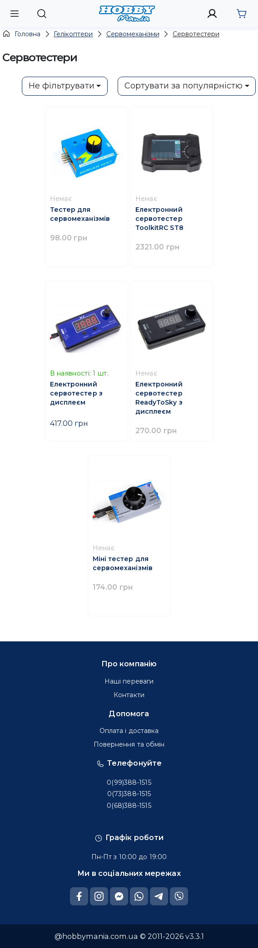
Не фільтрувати (61, 86)
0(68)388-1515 (129, 805)
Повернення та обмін (129, 744)
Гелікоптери (73, 34)
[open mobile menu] (15, 13)
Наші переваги (129, 681)
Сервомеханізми (132, 34)
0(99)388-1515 (129, 782)
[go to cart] (241, 14)
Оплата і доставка (129, 731)
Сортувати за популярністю (183, 86)
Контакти (129, 695)
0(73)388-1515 (129, 794)
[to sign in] (212, 14)
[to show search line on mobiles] (42, 14)
